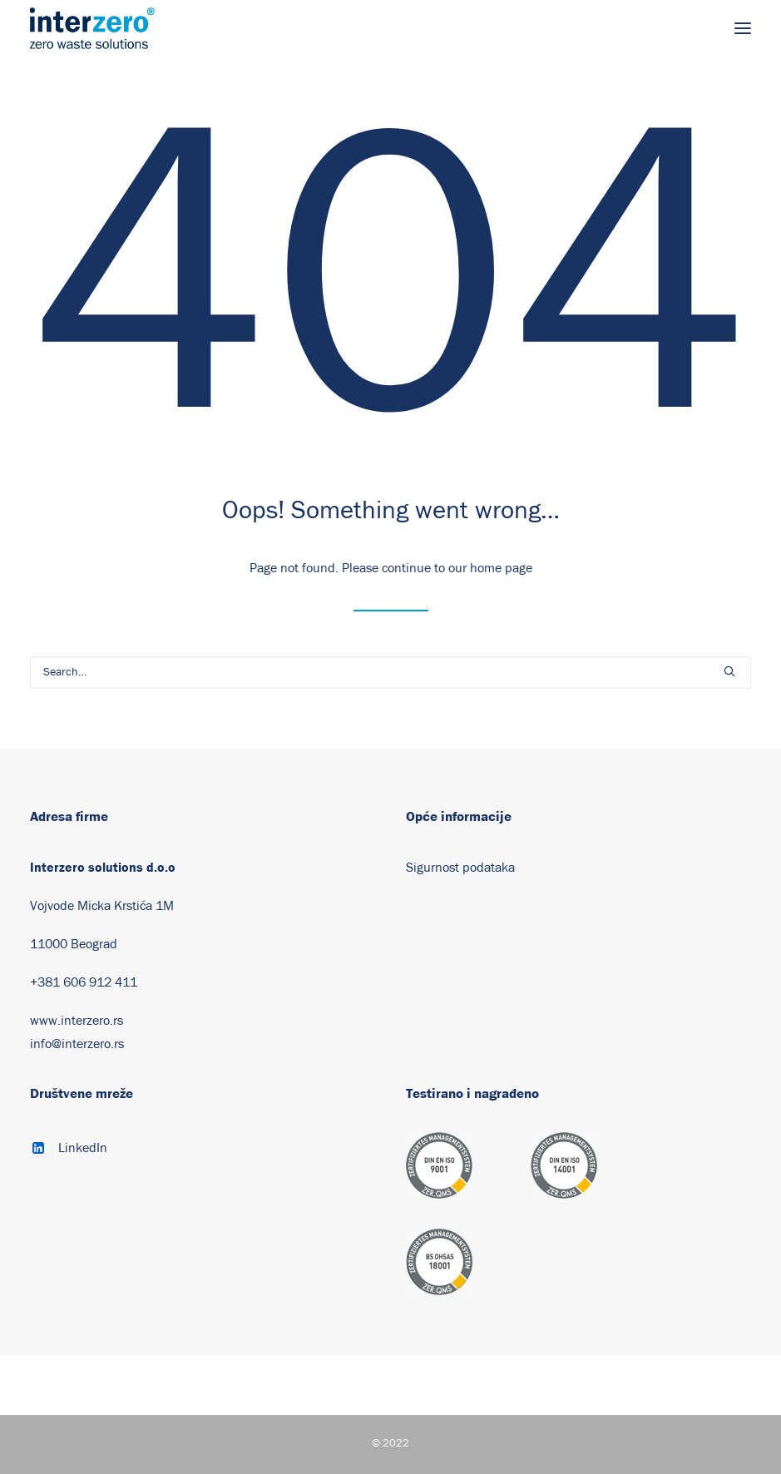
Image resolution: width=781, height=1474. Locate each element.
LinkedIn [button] (82, 1148)
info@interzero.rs (77, 1044)
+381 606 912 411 (83, 982)
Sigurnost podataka (460, 867)
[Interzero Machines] (92, 28)
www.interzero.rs (76, 1020)
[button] (742, 28)
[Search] (390, 672)
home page (501, 568)
